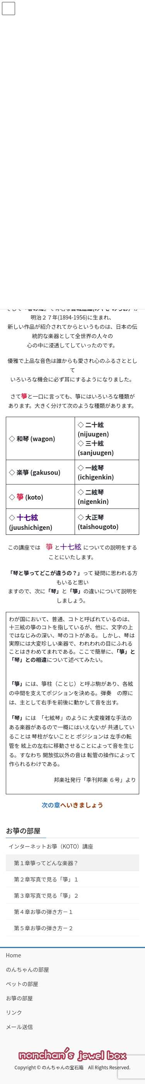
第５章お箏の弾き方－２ (43, 928)
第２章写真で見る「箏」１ (46, 879)
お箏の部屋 (23, 830)
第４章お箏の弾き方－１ (43, 912)
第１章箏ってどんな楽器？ (46, 863)
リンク (14, 1012)
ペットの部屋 (22, 984)
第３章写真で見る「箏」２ (46, 895)
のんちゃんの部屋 (27, 969)
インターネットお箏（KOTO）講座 (51, 846)
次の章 (50, 804)
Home (13, 955)
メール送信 (19, 1027)
